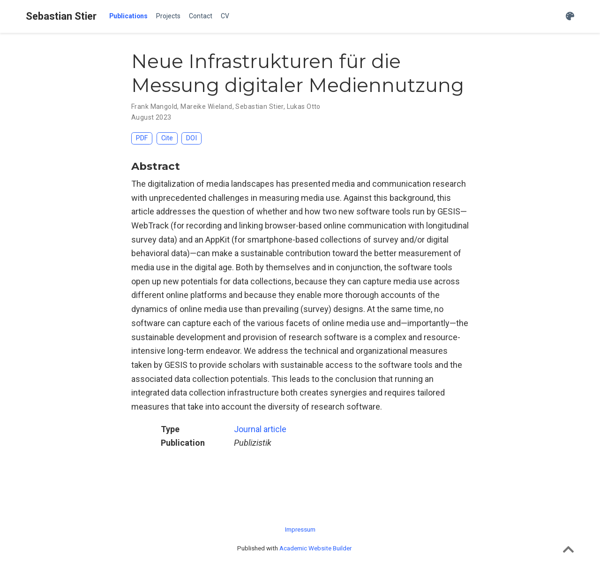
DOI (191, 138)
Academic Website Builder (315, 548)
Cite (167, 138)
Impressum (300, 529)
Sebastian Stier (61, 16)
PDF (142, 138)
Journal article (260, 429)
